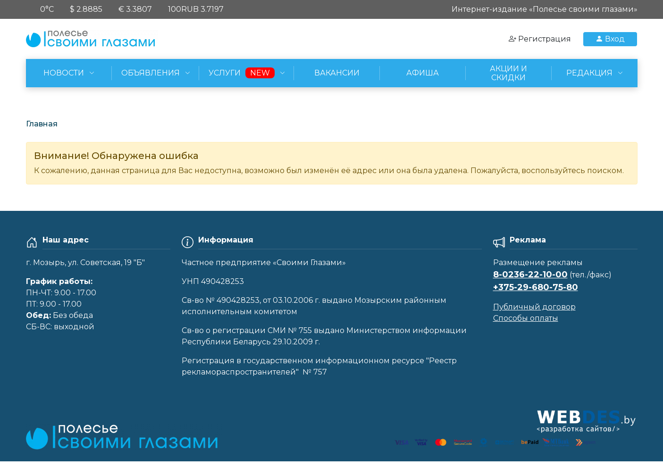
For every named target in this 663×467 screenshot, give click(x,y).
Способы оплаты (525, 318)
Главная (42, 123)
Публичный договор (534, 306)
